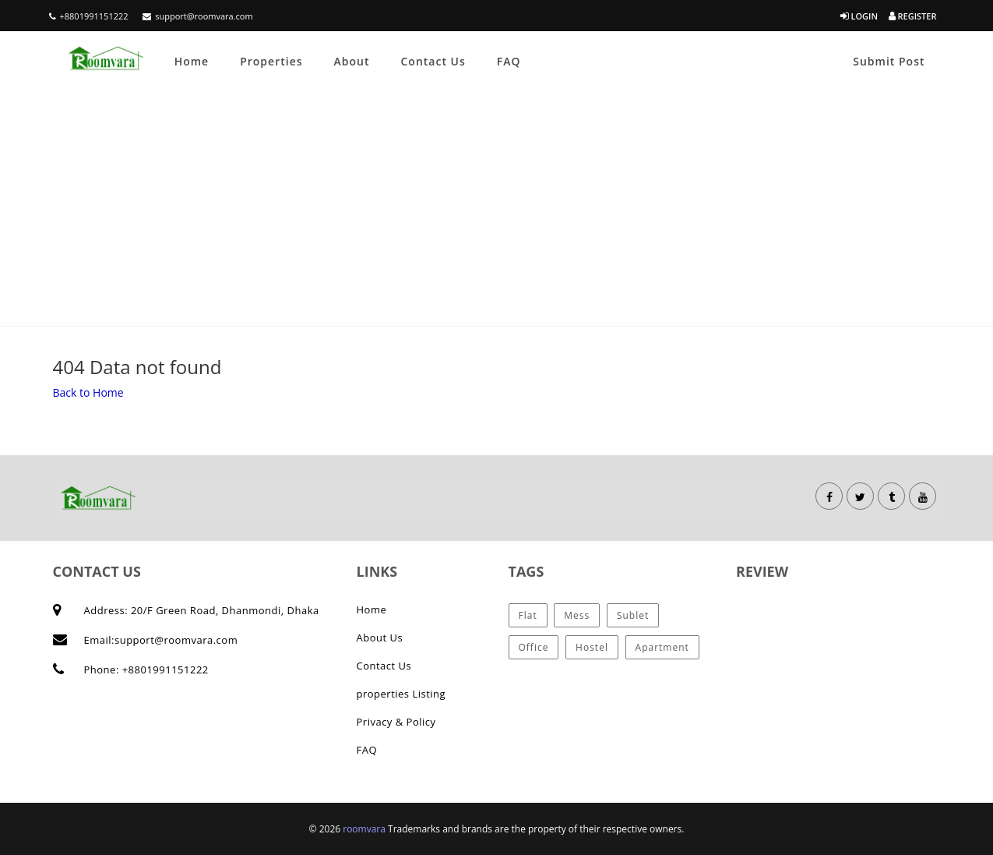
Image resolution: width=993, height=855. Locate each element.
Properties (271, 61)
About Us (380, 638)
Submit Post (888, 61)
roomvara (365, 829)
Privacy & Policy (396, 722)
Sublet (633, 615)
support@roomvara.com (197, 16)
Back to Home (88, 392)
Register (913, 16)
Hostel (592, 647)
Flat (528, 615)
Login (859, 16)
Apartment (662, 647)
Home (192, 61)
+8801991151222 (89, 16)
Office (534, 647)
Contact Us (432, 61)
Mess (577, 615)
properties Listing (401, 694)
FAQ (509, 61)
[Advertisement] (497, 209)
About (352, 61)
